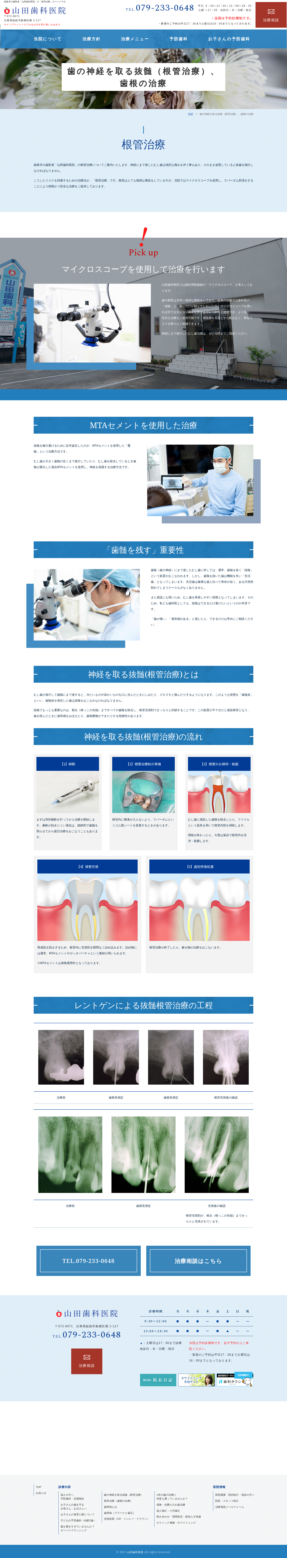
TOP (190, 114)
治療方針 (91, 38)
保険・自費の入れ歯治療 (170, 1503)
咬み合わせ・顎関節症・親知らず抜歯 (178, 1515)
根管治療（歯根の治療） (118, 1499)
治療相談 (271, 19)
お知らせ (41, 1491)
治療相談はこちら (198, 1261)
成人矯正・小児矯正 (168, 1509)
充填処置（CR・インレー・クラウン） (127, 1517)
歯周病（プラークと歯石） (119, 1511)
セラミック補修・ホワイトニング (176, 1521)
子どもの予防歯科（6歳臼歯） (78, 1519)
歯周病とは (110, 1505)
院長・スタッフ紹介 (227, 1499)
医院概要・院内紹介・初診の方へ (235, 1493)
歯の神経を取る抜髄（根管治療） (123, 1493)
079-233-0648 (160, 7)
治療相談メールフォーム (229, 1505)
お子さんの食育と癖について (78, 1513)
